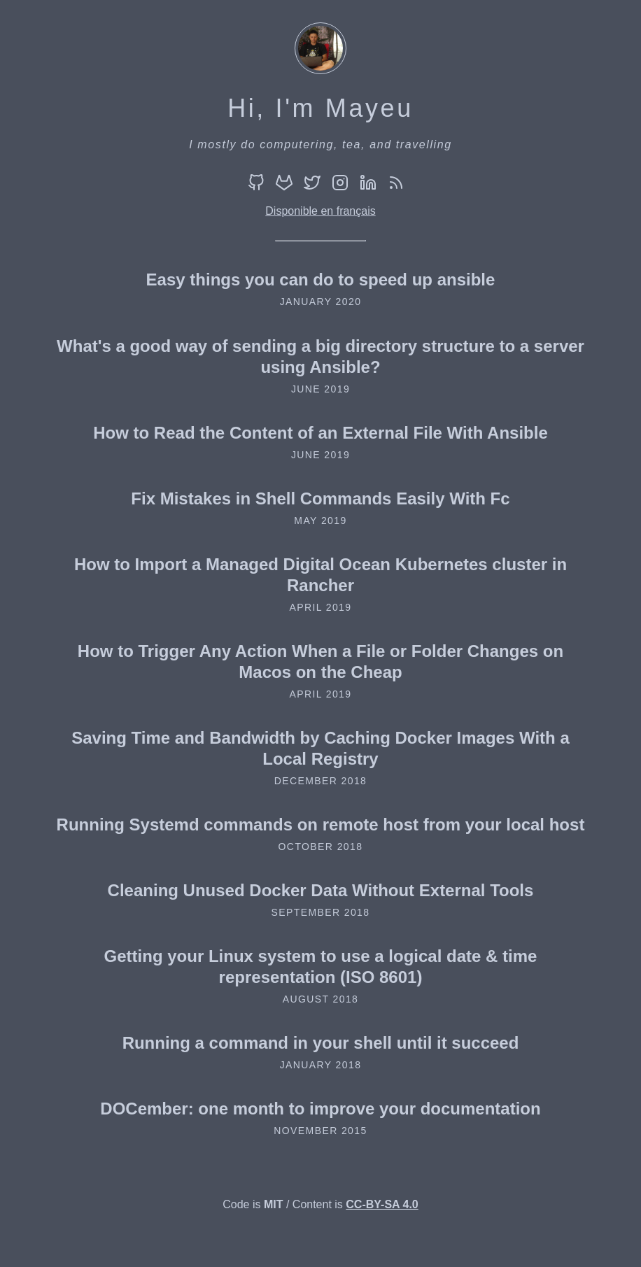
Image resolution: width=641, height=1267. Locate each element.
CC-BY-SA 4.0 (382, 1204)
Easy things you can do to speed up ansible (320, 279)
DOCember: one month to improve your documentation (320, 1108)
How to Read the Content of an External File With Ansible (320, 432)
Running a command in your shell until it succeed (320, 1042)
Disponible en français (320, 211)
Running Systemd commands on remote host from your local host (321, 824)
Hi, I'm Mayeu (320, 108)
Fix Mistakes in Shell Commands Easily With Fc (320, 498)
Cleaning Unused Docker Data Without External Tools (321, 890)
